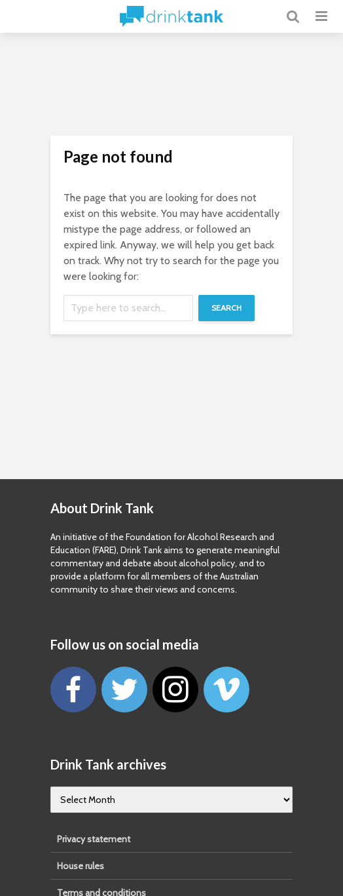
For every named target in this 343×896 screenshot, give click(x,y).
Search (226, 308)
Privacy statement (93, 839)
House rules (80, 866)
